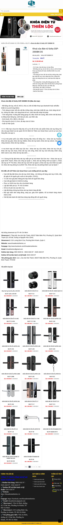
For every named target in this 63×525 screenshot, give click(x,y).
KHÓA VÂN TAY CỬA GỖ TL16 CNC (11, 318)
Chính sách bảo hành (39, 481)
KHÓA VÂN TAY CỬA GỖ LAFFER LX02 (31, 374)
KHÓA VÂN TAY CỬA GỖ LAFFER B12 (52, 374)
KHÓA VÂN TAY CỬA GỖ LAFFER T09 (31, 429)
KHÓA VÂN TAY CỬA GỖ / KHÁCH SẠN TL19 (52, 291)
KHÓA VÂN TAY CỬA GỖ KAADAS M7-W (52, 429)
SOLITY (27, 43)
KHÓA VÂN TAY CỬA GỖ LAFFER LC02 (52, 318)
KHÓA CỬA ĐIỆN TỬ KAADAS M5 (31, 456)
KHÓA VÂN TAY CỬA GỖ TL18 (11, 429)
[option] (17, 56)
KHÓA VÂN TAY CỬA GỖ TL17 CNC (31, 318)
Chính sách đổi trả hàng (40, 484)
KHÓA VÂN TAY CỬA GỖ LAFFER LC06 (11, 346)
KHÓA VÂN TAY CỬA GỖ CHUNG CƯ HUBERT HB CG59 (11, 457)
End (39, 466)
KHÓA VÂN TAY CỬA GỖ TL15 (52, 401)
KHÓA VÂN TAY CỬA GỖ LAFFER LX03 (52, 346)
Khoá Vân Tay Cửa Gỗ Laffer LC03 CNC (11, 291)
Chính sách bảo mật (39, 479)
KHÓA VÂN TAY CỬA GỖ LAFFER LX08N (11, 374)
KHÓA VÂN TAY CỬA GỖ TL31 (31, 291)
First (26, 466)
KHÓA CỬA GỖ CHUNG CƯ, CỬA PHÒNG (12, 43)
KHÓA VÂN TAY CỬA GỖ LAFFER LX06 (11, 401)
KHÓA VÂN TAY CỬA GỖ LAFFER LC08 (31, 346)
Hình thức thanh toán (39, 486)
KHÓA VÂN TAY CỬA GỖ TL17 (31, 401)
